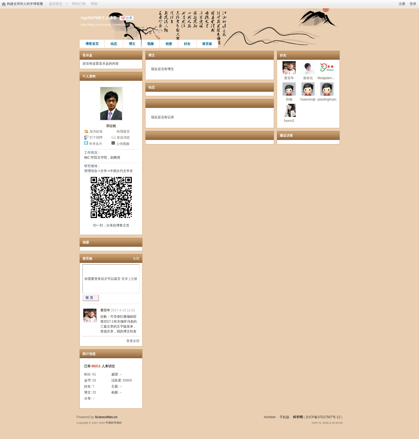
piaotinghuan (327, 99)
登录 (413, 4)
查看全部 (132, 341)
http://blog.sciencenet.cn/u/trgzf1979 (106, 24)
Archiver (270, 417)
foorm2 (289, 121)
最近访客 (286, 135)
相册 (169, 44)
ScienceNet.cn (106, 417)
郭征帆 (111, 126)
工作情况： (92, 152)
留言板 (207, 44)
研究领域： (92, 166)
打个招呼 (96, 137)
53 (94, 380)
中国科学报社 (114, 422)
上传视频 (122, 144)
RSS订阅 (78, 4)
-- (120, 374)
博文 (132, 44)
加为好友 (96, 131)
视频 (150, 44)
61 (94, 374)
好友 (187, 44)
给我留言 (123, 131)
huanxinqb (307, 99)
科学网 (298, 417)
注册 (402, 4)
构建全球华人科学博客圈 (25, 4)
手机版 (284, 417)
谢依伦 (308, 78)
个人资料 (89, 76)
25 (94, 392)
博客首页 (92, 44)
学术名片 (95, 144)
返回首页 (55, 4)
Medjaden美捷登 (330, 78)
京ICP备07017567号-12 (323, 417)
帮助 (94, 4)
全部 (136, 258)
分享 (129, 18)
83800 (127, 380)
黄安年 (105, 310)
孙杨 (289, 99)
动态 (113, 44)
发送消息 (123, 137)
